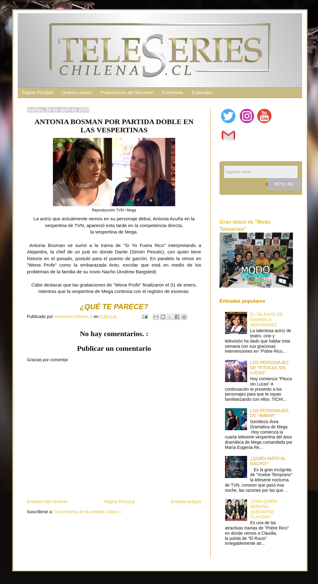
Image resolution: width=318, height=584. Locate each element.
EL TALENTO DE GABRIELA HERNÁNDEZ (266, 319)
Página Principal (37, 92)
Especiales (202, 92)
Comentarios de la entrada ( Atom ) (87, 511)
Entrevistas (172, 92)
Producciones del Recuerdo (126, 92)
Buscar (283, 183)
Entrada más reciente (47, 501)
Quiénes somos (76, 92)
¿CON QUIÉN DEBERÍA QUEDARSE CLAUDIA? (263, 509)
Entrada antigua (186, 501)
